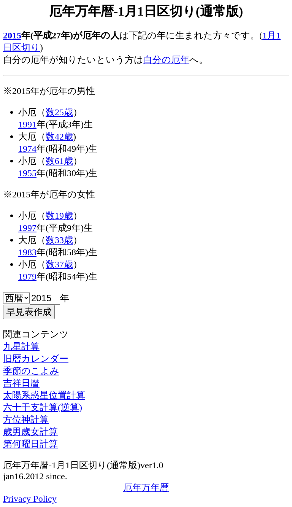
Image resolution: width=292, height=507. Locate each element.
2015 (12, 35)
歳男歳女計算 (30, 432)
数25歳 (59, 112)
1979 (27, 276)
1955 (27, 173)
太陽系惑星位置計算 (44, 395)
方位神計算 (26, 419)
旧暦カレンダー (35, 359)
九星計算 (21, 346)
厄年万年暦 (146, 488)
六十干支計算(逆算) (42, 407)
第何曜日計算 (30, 444)
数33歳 (59, 240)
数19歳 (59, 216)
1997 (27, 228)
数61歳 (59, 161)
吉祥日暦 (21, 383)
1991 (27, 124)
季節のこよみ (31, 371)
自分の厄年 (166, 60)
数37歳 (59, 264)
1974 (27, 149)
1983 (27, 252)
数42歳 (59, 136)
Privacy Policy (30, 499)
